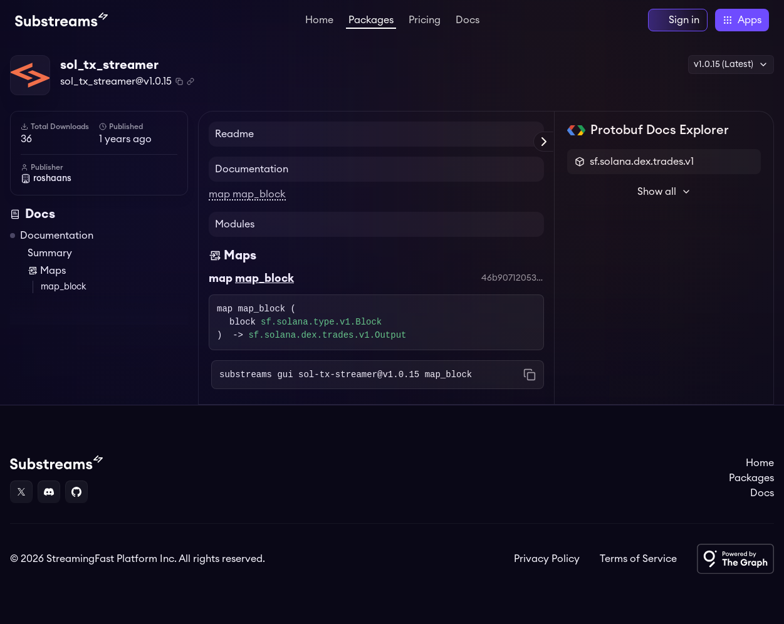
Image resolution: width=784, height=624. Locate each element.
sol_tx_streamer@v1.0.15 (116, 81)
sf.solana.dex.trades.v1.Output (327, 335)
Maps (47, 271)
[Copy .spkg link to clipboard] (190, 81)
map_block (63, 287)
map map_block (247, 194)
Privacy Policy (547, 559)
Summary (50, 253)
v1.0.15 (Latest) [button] (731, 65)
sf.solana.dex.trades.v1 (642, 162)
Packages (371, 20)
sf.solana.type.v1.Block (321, 322)
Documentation (56, 236)
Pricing (425, 20)
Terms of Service (638, 559)
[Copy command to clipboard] (529, 374)
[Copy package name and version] (179, 81)
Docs (467, 20)
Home (319, 20)
